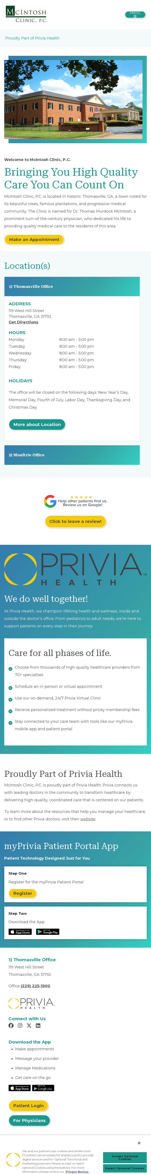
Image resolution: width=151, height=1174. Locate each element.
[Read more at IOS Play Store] (20, 932)
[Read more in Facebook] (11, 1026)
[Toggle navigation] (135, 14)
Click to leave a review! (75, 521)
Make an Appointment (34, 239)
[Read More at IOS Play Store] (19, 1087)
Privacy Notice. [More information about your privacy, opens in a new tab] (77, 1171)
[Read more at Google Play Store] (47, 932)
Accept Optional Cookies (125, 1157)
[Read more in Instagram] (21, 1026)
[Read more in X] (30, 1026)
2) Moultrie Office (27, 455)
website (87, 819)
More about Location (37, 424)
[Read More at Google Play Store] (43, 1087)
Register (22, 893)
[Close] (139, 1143)
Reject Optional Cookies (124, 1168)
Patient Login (28, 1105)
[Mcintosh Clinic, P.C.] (26, 14)
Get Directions (23, 322)
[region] (75, 1154)
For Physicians (29, 1120)
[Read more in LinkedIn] (39, 1026)
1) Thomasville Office (31, 286)
